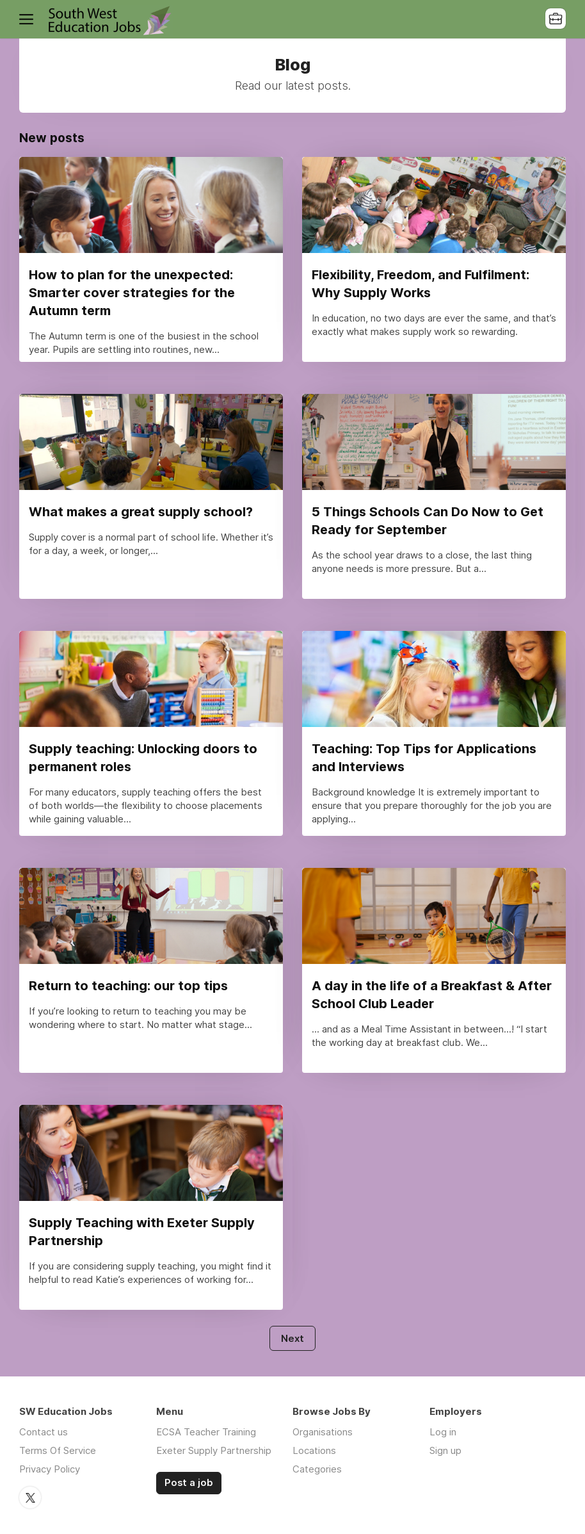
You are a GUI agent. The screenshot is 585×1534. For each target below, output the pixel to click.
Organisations (322, 1432)
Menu (28, 19)
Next (292, 1338)
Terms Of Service (57, 1450)
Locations (314, 1450)
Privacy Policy (49, 1469)
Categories (317, 1469)
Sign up (445, 1450)
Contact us (43, 1432)
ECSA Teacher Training (206, 1432)
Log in (442, 1432)
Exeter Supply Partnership (213, 1450)
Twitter (30, 1497)
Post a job (188, 1483)
